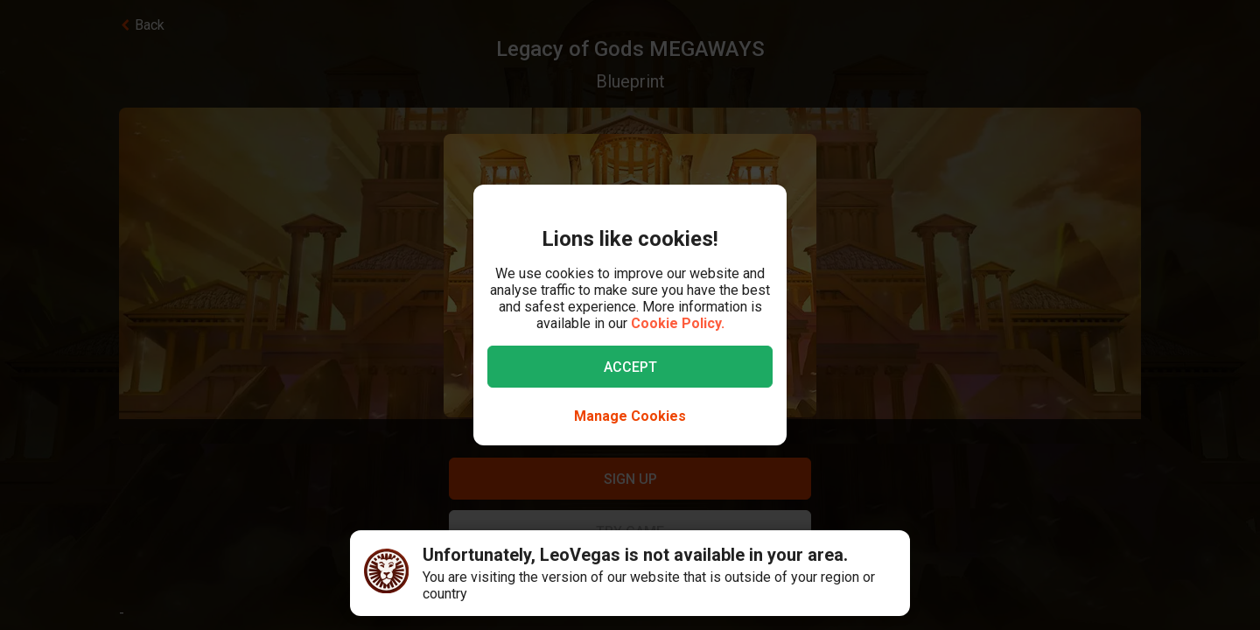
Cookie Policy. (677, 323)
